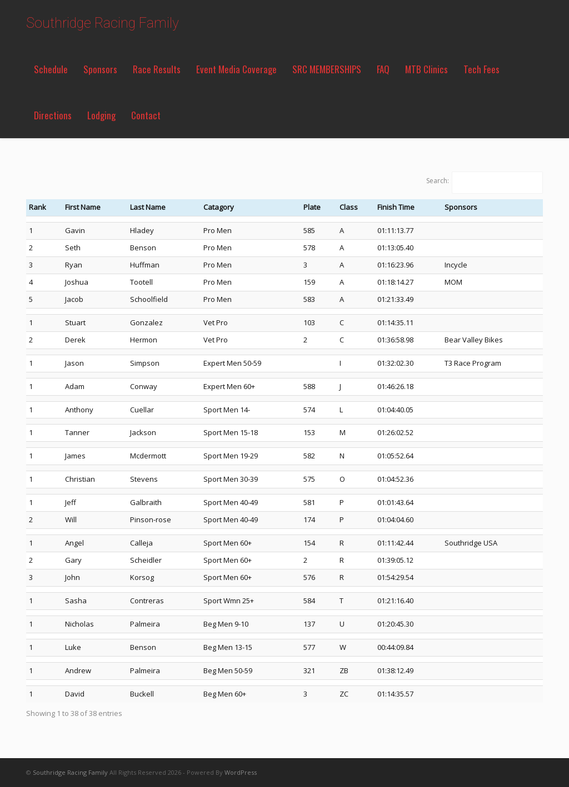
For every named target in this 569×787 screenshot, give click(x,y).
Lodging (101, 115)
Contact (146, 115)
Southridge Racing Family (102, 23)
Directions (53, 115)
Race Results (157, 69)
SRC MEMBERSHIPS (326, 69)
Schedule (51, 69)
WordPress (240, 772)
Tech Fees (481, 69)
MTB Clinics (426, 69)
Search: (437, 180)
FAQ (383, 69)
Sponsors (100, 69)
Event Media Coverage (236, 69)
